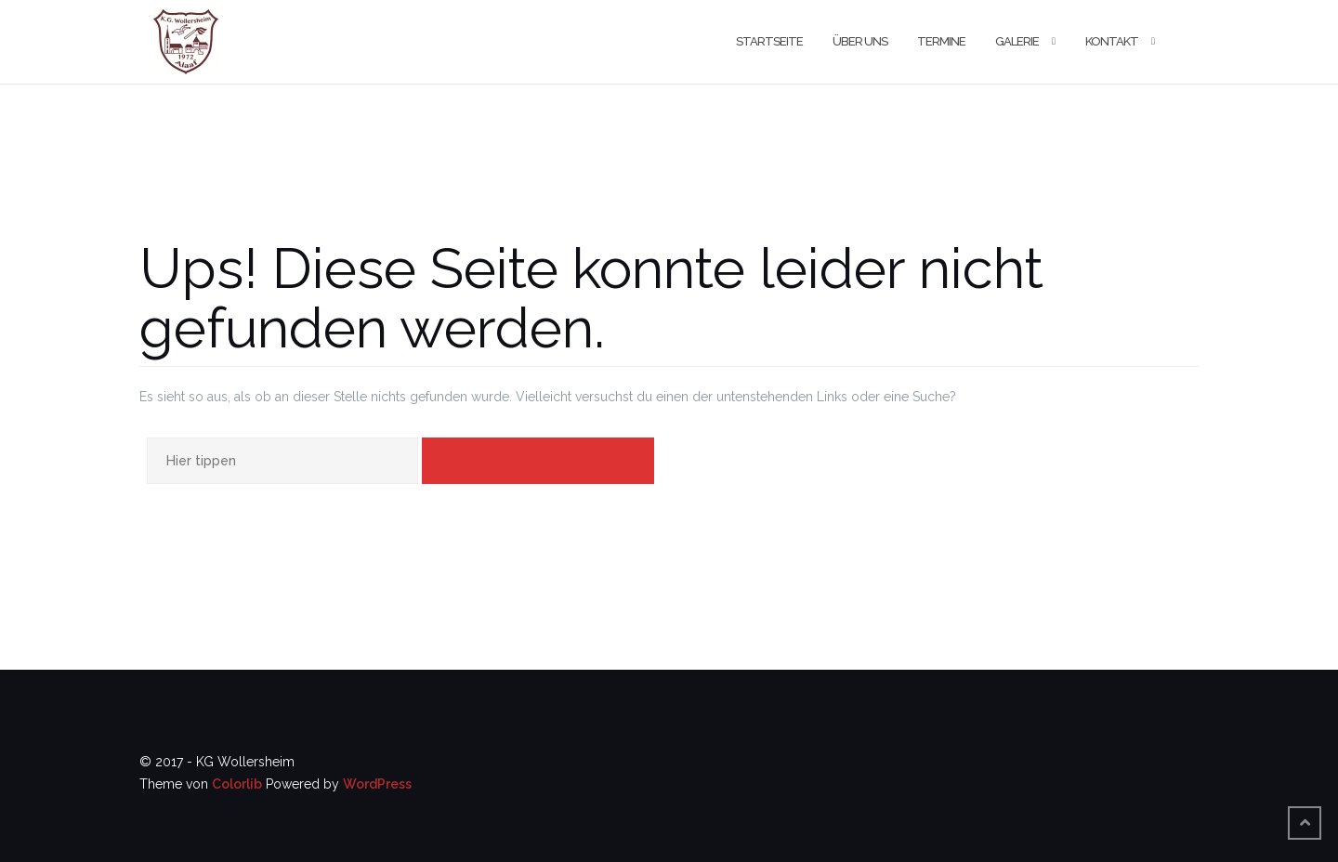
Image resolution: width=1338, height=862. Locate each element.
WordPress (377, 784)
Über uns (860, 41)
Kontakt (1111, 41)
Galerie (1017, 41)
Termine (941, 41)
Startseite (769, 41)
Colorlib (237, 784)
